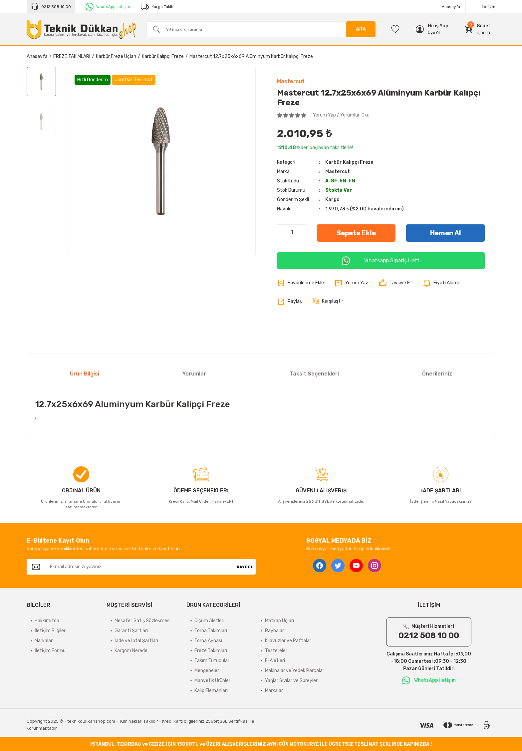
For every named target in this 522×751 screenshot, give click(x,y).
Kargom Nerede (131, 650)
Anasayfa (451, 6)
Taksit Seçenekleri (314, 374)
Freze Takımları (210, 650)
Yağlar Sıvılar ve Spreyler (291, 680)
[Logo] (81, 29)
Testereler (276, 650)
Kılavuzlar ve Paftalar (288, 640)
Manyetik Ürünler (212, 680)
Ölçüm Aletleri (209, 621)
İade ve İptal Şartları (136, 640)
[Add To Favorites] (300, 283)
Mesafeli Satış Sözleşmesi (142, 621)
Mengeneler (206, 670)
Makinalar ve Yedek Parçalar (294, 670)
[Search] (261, 29)
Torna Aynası (208, 640)
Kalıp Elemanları (211, 690)
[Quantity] (291, 232)
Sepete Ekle (356, 233)
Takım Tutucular (211, 660)
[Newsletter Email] (140, 566)
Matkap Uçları (279, 621)
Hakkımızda (47, 621)
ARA (361, 29)
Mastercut (291, 81)
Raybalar (274, 630)
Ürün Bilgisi (84, 374)
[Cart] (478, 29)
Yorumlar (194, 374)
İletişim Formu (50, 650)
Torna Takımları (210, 630)
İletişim (488, 6)
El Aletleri (275, 660)
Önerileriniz (437, 374)
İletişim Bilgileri (51, 630)
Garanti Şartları (131, 630)
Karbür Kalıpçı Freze (349, 162)
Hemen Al (445, 233)
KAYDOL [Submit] (245, 567)
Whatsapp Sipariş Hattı (381, 261)
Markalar (44, 640)
